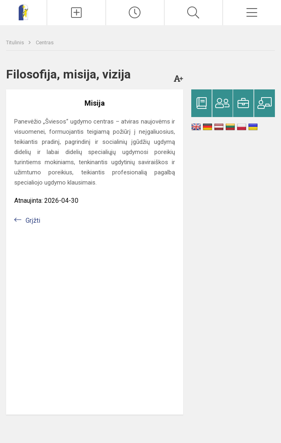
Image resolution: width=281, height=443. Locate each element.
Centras (45, 42)
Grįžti (33, 220)
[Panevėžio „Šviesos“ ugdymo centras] (23, 11)
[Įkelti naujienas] (76, 12)
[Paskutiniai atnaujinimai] (135, 12)
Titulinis (15, 42)
